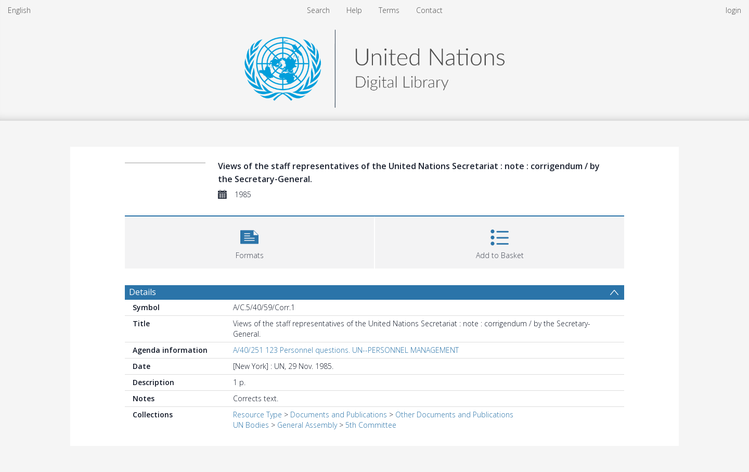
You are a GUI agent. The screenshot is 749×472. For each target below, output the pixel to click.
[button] (249, 241)
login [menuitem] (733, 10)
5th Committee (370, 425)
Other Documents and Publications (454, 414)
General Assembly (307, 425)
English (19, 10)
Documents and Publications (338, 414)
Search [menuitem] (318, 10)
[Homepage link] (374, 66)
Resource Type (257, 414)
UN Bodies (251, 425)
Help (354, 10)
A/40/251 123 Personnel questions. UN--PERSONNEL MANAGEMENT (346, 350)
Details (142, 292)
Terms (389, 10)
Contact (429, 10)
